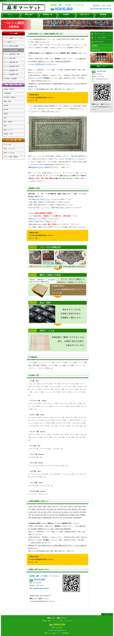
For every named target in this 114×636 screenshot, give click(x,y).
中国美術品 (7, 93)
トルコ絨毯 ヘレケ (9, 42)
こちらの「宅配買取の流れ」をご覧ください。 (42, 64)
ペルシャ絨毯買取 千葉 (11, 74)
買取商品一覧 (48, 15)
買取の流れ (29, 15)
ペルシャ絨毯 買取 (9, 58)
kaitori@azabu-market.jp (100, 8)
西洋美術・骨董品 (9, 97)
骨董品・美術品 (9, 89)
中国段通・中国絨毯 (10, 78)
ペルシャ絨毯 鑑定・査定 (12, 54)
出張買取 (66, 15)
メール (57, 199)
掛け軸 (6, 109)
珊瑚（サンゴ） (9, 130)
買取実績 (103, 15)
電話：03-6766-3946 (57, 627)
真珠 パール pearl (9, 153)
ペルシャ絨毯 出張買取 (11, 46)
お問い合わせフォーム (35, 167)
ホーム (10, 15)
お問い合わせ (85, 15)
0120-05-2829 (64, 8)
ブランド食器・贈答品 (11, 157)
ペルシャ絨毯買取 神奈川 (12, 66)
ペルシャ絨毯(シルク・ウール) (13, 38)
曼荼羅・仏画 (8, 134)
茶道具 (6, 105)
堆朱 (5, 126)
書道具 (6, 113)
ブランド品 (7, 144)
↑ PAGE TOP (107, 614)
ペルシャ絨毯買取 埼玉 (11, 70)
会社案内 (94, 45)
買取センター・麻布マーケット (57, 618)
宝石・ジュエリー (9, 148)
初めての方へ (99, 33)
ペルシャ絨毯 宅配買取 (11, 50)
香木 (5, 117)
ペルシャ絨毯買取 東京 (11, 62)
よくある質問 (99, 37)
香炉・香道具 (8, 122)
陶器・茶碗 (7, 101)
